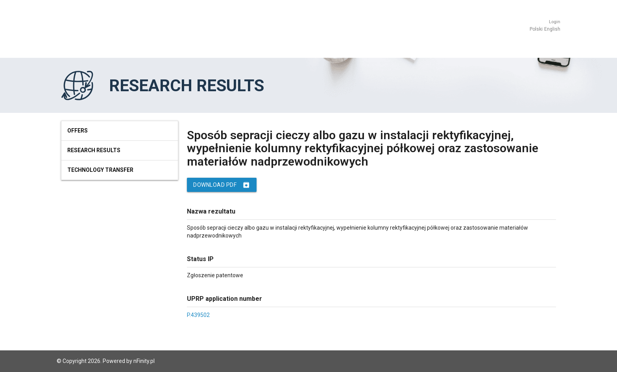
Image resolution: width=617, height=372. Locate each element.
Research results (93, 150)
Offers (77, 130)
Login (554, 21)
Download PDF (221, 185)
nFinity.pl (144, 361)
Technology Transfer (100, 170)
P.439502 (198, 315)
